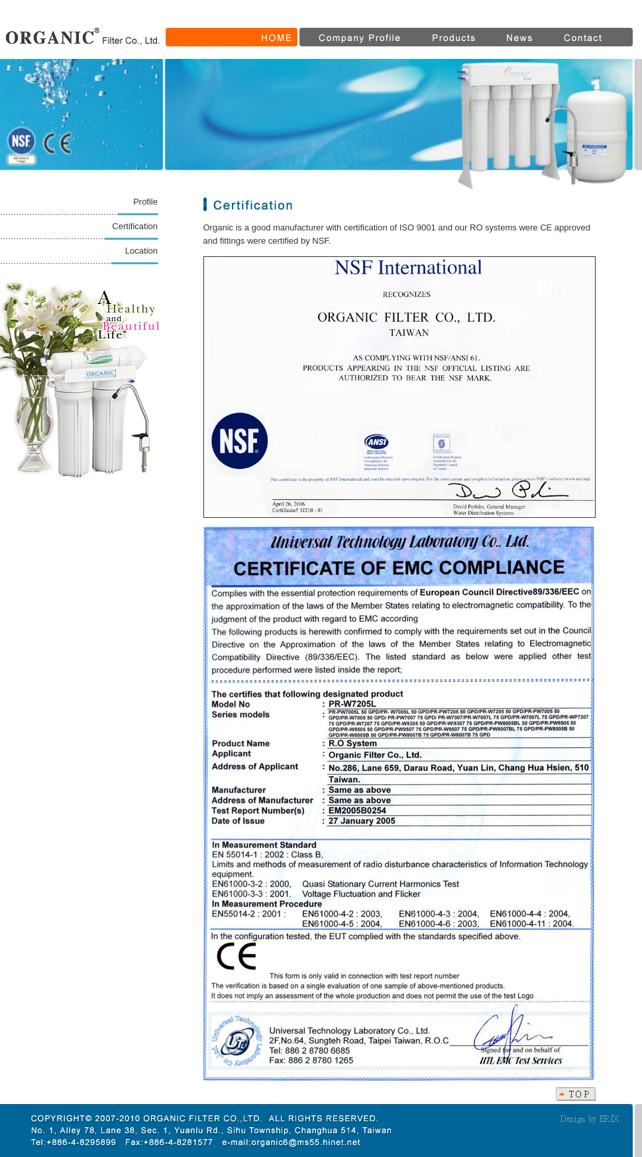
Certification (135, 226)
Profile (145, 202)
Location (141, 251)
